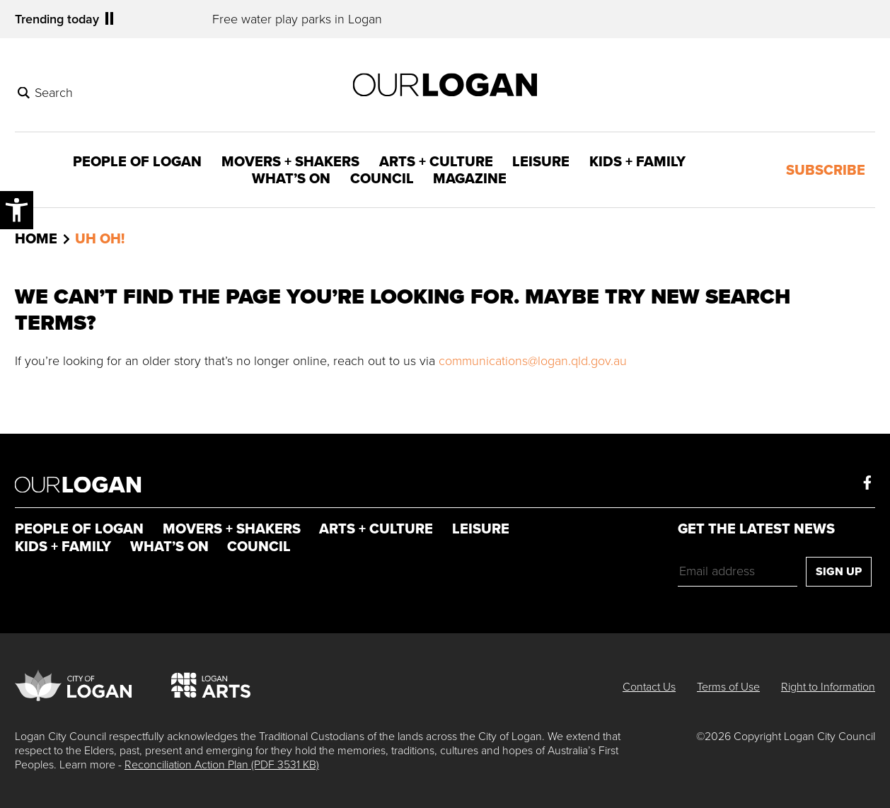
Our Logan (78, 484)
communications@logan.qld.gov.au (533, 361)
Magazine (470, 178)
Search (54, 92)
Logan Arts (210, 681)
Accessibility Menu (16, 208)
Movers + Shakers (290, 161)
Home (36, 239)
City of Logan (73, 681)
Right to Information (828, 687)
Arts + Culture (436, 161)
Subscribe (825, 169)
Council (382, 178)
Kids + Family (637, 161)
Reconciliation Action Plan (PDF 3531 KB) (222, 764)
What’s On (291, 178)
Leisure (541, 161)
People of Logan (137, 161)
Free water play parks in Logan (297, 19)
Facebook (867, 482)
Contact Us (649, 687)
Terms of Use (728, 687)
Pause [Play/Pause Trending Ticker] (110, 18)
